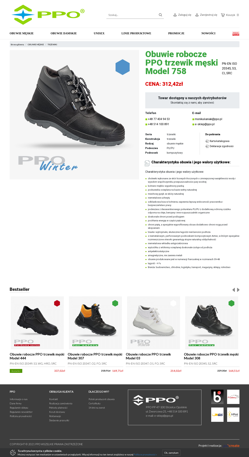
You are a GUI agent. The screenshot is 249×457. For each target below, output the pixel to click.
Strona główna (17, 44)
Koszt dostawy (57, 411)
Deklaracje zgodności (221, 146)
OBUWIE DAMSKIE (64, 33)
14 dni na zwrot (97, 407)
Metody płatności (58, 407)
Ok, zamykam (171, 452)
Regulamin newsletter (21, 411)
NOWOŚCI (208, 33)
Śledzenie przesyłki (59, 420)
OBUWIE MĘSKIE (22, 33)
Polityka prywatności (21, 416)
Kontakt (53, 399)
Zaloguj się (182, 15)
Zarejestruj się (206, 15)
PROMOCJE (176, 33)
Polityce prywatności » (145, 454)
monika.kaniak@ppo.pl (208, 119)
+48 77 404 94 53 (159, 119)
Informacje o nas (19, 399)
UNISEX (99, 33)
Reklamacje (55, 416)
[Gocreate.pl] (218, 445)
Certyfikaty (95, 403)
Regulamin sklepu (19, 407)
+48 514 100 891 (158, 124)
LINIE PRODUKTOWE (136, 33)
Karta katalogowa (219, 141)
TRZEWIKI (52, 44)
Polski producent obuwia (102, 399)
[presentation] (233, 289)
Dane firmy (16, 403)
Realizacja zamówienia (60, 403)
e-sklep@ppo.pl (205, 124)
